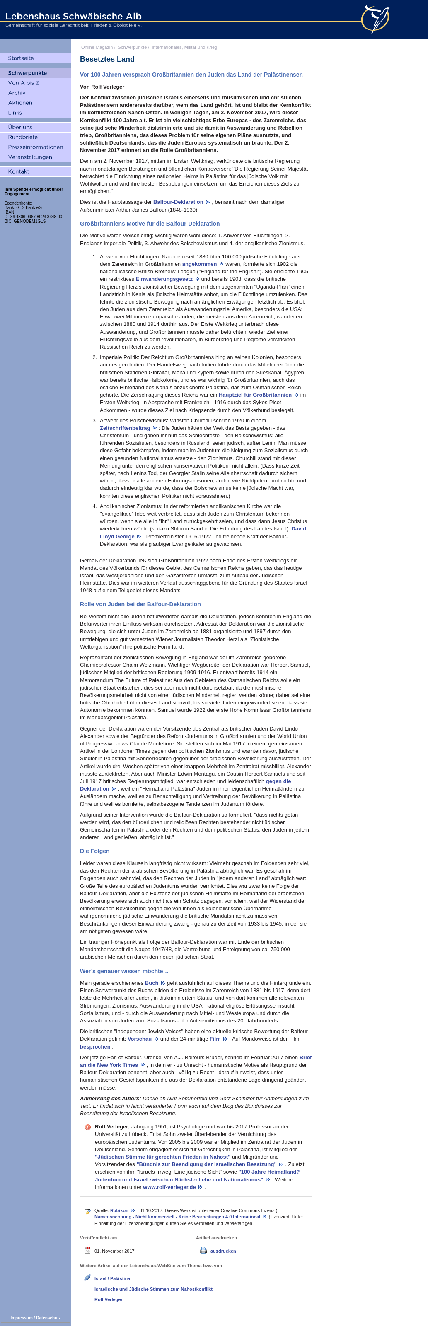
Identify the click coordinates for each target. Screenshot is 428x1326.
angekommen (200, 264)
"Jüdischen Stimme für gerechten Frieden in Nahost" (163, 1157)
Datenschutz (48, 1318)
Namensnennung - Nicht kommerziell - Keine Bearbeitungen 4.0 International (177, 1216)
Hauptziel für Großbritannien (256, 395)
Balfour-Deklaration (179, 202)
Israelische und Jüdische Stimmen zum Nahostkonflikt (153, 1289)
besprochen (96, 1047)
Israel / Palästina (112, 1278)
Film (216, 1039)
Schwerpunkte (132, 47)
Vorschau (140, 1039)
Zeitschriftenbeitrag (126, 428)
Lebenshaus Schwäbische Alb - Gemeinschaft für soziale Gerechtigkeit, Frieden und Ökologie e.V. (72, 19)
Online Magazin (97, 47)
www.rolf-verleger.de (170, 1187)
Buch (152, 983)
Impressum (21, 1318)
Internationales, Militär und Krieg (184, 47)
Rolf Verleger (108, 1299)
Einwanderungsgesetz (165, 279)
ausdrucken (223, 1251)
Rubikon (120, 1210)
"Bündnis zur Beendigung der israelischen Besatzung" (207, 1164)
